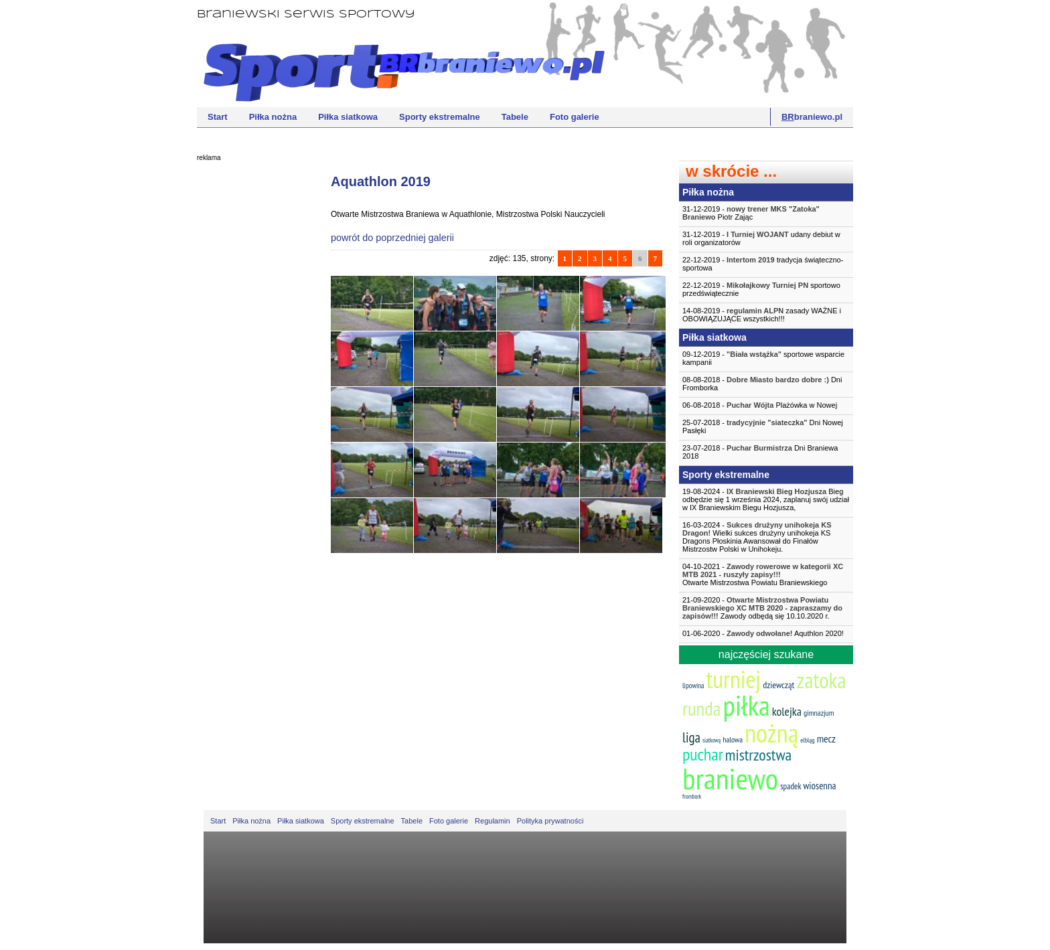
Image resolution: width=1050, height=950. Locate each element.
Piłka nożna (273, 117)
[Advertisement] (250, 371)
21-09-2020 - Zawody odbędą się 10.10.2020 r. (762, 608)
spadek (790, 786)
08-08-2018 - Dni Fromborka (762, 384)
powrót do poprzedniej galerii (392, 237)
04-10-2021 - (766, 574)
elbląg (807, 740)
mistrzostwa (758, 754)
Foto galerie (574, 117)
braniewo (730, 778)
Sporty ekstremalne (439, 117)
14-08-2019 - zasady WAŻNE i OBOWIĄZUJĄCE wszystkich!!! (761, 315)
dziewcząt (778, 685)
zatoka (821, 679)
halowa (733, 739)
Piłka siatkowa (348, 117)
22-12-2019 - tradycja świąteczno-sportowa (762, 264)
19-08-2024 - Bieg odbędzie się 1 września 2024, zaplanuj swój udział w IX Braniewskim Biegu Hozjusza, (765, 499)
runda (701, 708)
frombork (691, 796)
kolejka (787, 711)
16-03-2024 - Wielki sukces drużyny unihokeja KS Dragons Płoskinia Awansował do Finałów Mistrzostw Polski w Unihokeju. (757, 537)
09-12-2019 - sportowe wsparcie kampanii (763, 358)
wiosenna (820, 785)
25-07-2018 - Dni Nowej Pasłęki (762, 426)
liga (691, 737)
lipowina (693, 685)
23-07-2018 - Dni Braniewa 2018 (760, 452)
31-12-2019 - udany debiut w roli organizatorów (761, 238)
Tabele (515, 117)
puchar (702, 754)
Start (218, 117)
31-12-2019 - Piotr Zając (751, 213)
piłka (746, 705)
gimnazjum (819, 713)
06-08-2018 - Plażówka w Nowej (759, 405)
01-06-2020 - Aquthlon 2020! (763, 633)
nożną (771, 733)
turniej (733, 679)
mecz (826, 738)
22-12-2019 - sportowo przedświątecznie (761, 289)
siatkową (711, 740)
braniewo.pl (811, 117)
